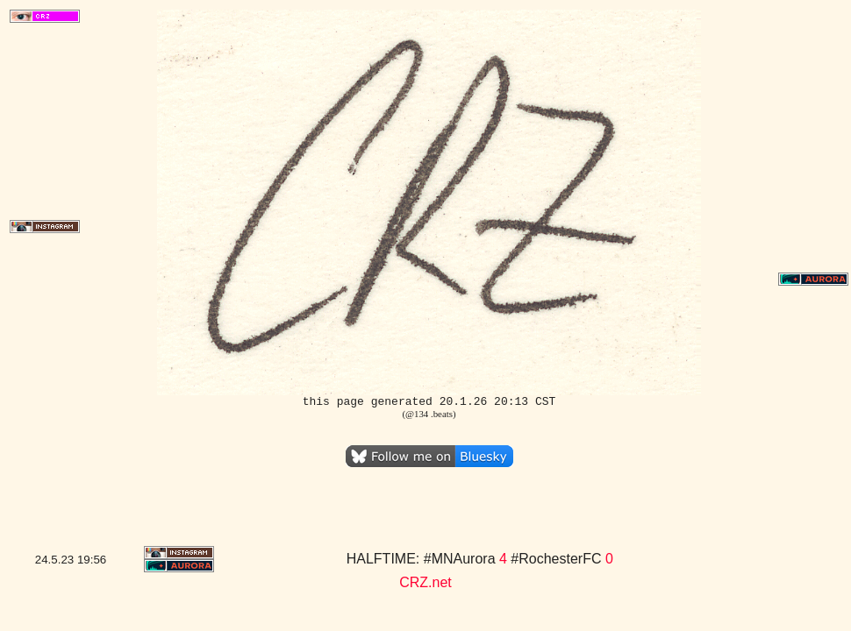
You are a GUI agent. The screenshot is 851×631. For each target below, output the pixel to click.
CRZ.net (425, 582)
